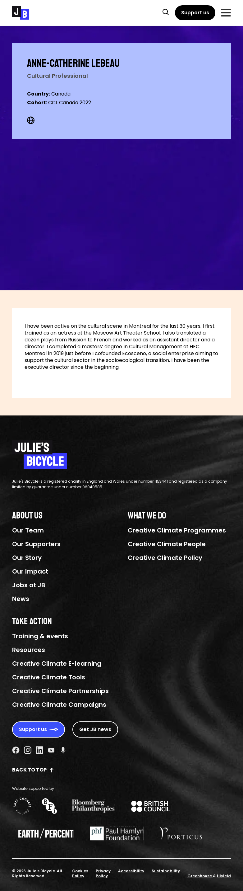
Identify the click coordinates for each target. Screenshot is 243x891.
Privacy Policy (103, 873)
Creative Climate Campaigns (59, 704)
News (20, 598)
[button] (165, 12)
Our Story (27, 557)
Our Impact (30, 571)
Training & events (40, 636)
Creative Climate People (167, 544)
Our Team (28, 530)
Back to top (33, 769)
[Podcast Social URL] (63, 750)
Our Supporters (36, 544)
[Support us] (195, 13)
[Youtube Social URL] (51, 750)
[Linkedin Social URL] (39, 750)
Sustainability (166, 871)
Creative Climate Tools (48, 677)
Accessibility (131, 871)
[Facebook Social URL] (16, 750)
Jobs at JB (28, 585)
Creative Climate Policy (165, 557)
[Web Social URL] (30, 120)
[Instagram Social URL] (27, 750)
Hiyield (224, 876)
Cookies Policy (80, 873)
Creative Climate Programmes (177, 530)
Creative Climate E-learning (56, 663)
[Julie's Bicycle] (20, 13)
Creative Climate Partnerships (60, 691)
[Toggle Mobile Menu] (226, 13)
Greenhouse (200, 876)
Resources (28, 649)
